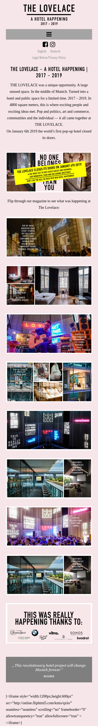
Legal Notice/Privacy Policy (49, 57)
